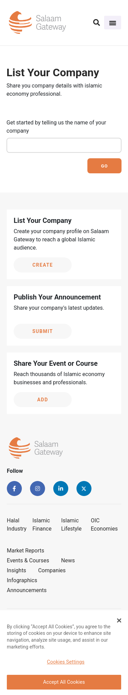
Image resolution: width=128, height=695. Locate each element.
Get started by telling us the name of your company (56, 126)
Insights (16, 570)
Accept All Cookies (64, 682)
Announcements (27, 590)
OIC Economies (104, 524)
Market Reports (25, 550)
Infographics (22, 580)
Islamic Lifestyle (71, 524)
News (68, 560)
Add (42, 399)
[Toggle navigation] (112, 22)
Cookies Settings (65, 662)
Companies (52, 570)
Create (42, 265)
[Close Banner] (119, 620)
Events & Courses (28, 560)
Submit (42, 331)
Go (104, 166)
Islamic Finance (42, 524)
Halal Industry (17, 524)
